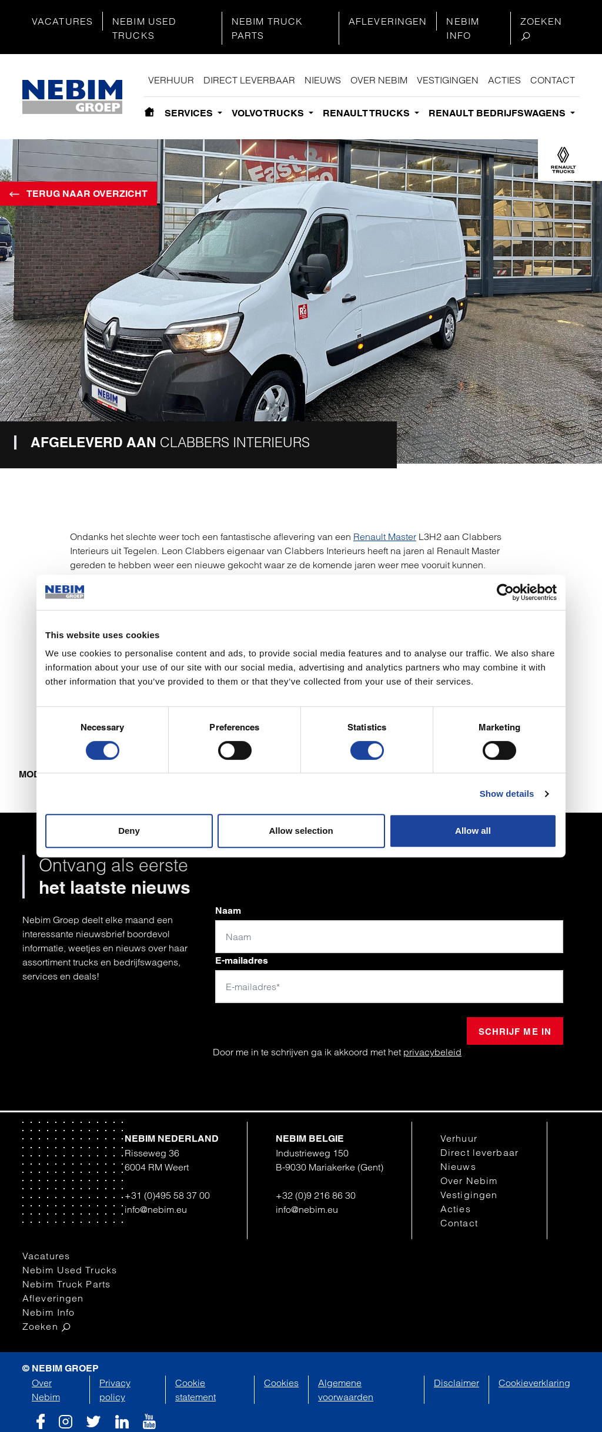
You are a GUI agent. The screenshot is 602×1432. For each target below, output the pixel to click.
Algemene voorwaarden (345, 1390)
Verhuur (171, 80)
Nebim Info (462, 28)
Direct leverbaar (249, 80)
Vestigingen (448, 80)
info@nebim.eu (156, 1209)
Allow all (473, 831)
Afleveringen (388, 21)
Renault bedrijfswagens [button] (498, 113)
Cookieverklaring (534, 1383)
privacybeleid (432, 1052)
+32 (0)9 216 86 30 (316, 1195)
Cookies (281, 1383)
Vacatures (62, 21)
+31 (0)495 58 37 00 (167, 1195)
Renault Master (384, 536)
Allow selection (301, 831)
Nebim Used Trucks (144, 28)
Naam (228, 910)
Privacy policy (115, 1390)
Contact (552, 80)
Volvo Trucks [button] (269, 113)
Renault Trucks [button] (367, 113)
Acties (504, 80)
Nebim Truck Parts (267, 28)
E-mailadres (241, 960)
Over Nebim (378, 80)
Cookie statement (195, 1390)
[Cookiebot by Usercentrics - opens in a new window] (505, 592)
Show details (507, 794)
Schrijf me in (515, 1032)
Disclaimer (456, 1383)
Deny (129, 831)
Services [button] (190, 113)
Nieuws (323, 80)
